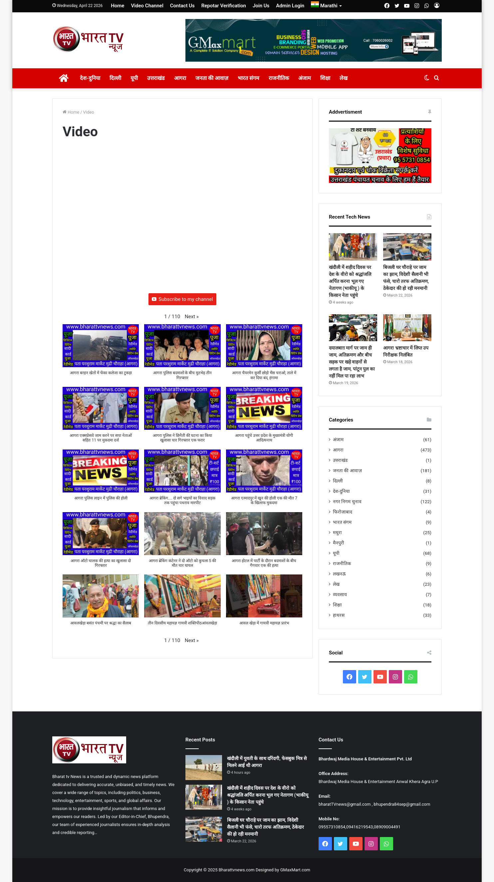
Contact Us (182, 6)
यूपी (134, 78)
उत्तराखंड (156, 78)
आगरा (180, 78)
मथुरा (337, 532)
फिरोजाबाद (342, 511)
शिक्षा (325, 78)
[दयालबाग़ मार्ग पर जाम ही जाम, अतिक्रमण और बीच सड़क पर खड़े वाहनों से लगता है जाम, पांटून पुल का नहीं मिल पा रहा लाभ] (353, 328)
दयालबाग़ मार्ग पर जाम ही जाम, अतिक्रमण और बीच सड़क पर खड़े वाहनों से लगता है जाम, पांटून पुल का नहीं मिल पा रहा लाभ (352, 362)
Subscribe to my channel (182, 299)
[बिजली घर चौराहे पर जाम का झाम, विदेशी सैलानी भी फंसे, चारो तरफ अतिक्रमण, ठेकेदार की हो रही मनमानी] (407, 247)
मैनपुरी (338, 542)
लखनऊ (339, 573)
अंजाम (304, 78)
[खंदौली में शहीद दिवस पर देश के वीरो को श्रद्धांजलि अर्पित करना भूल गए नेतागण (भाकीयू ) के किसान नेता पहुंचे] (353, 247)
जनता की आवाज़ (211, 78)
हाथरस (339, 615)
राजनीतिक (279, 78)
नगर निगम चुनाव (347, 501)
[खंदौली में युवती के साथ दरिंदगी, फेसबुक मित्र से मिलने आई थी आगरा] (203, 767)
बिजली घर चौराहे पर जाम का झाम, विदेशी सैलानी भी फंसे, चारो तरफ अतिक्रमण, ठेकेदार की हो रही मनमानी (265, 827)
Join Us (261, 6)
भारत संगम (248, 78)
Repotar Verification (223, 6)
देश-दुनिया (90, 78)
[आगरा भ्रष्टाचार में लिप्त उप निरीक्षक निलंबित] (407, 328)
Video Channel (147, 6)
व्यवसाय (340, 594)
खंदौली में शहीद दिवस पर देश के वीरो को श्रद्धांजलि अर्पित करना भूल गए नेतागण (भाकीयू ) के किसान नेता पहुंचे (350, 281)
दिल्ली (115, 78)
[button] (191, 316)
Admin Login (290, 6)
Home (117, 6)
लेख (344, 78)
